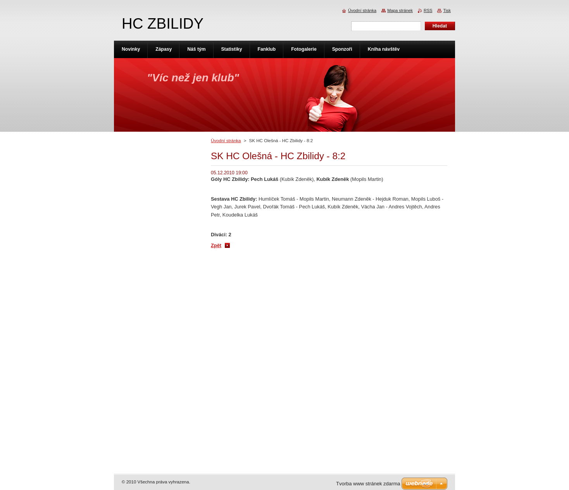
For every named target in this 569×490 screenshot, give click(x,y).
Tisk (447, 10)
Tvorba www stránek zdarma (368, 484)
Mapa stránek (400, 10)
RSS (428, 10)
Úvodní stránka (226, 140)
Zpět (216, 245)
